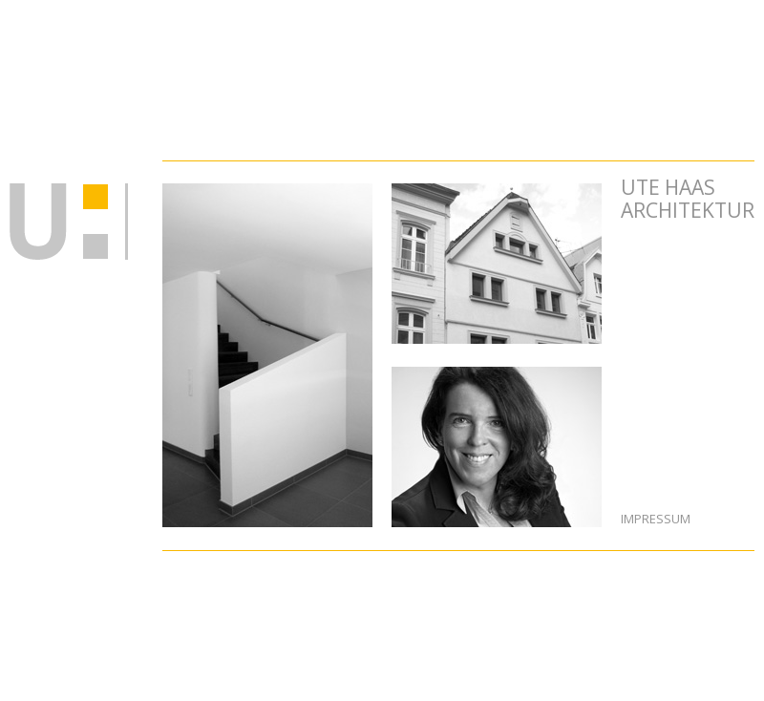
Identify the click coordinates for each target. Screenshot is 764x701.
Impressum (655, 518)
